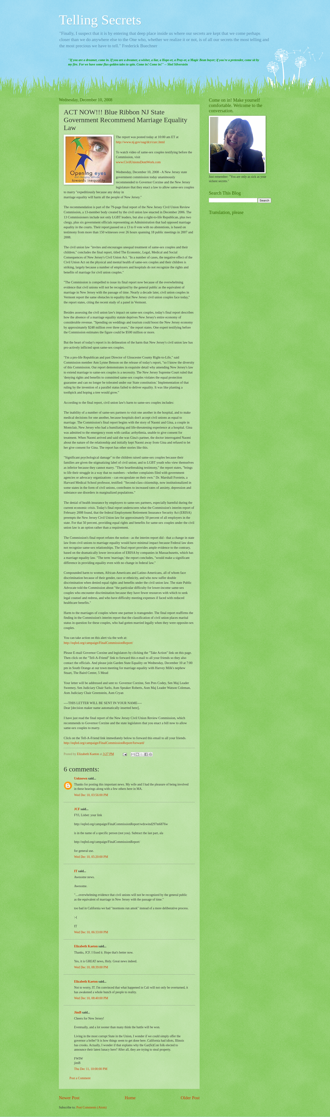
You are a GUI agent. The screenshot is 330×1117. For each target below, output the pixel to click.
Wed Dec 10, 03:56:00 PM (91, 795)
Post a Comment (79, 1078)
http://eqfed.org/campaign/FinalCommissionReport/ (98, 643)
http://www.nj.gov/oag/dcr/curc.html (140, 142)
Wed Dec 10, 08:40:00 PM (91, 998)
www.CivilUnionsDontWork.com (138, 162)
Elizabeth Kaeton (86, 946)
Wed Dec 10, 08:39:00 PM (91, 967)
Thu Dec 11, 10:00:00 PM (90, 1069)
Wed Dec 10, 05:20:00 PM (91, 857)
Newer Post (69, 1097)
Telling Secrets (100, 19)
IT (75, 871)
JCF (77, 809)
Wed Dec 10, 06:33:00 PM (91, 932)
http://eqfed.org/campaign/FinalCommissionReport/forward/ (104, 743)
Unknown (80, 778)
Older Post (190, 1097)
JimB (77, 1012)
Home (130, 1097)
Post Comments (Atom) (91, 1107)
